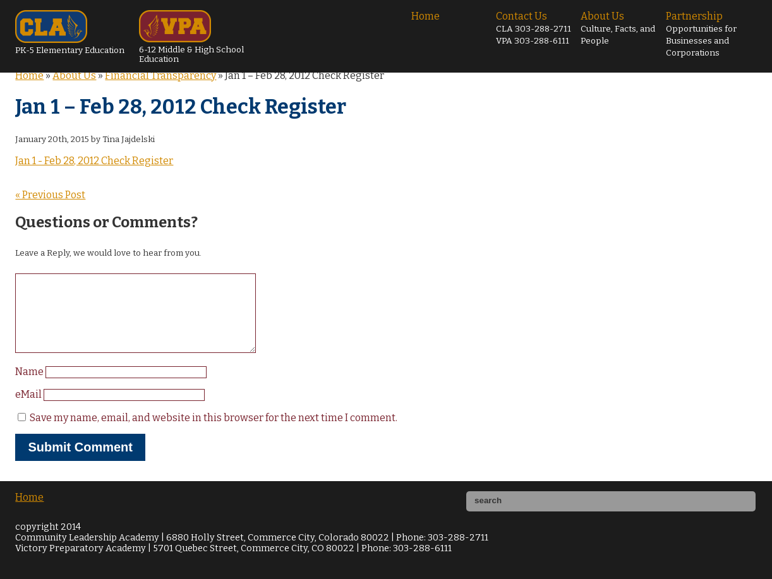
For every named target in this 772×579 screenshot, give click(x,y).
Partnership (701, 34)
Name (30, 387)
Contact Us (533, 28)
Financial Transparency (160, 75)
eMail (29, 409)
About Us (618, 28)
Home (425, 16)
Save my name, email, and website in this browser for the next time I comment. (213, 433)
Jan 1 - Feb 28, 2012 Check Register (94, 161)
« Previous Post (50, 195)
